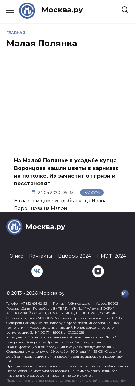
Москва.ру (62, 9)
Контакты (40, 256)
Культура (92, 192)
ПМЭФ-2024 (111, 256)
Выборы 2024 (74, 256)
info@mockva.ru (77, 304)
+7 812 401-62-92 (34, 304)
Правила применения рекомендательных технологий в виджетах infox (66, 380)
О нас (16, 256)
